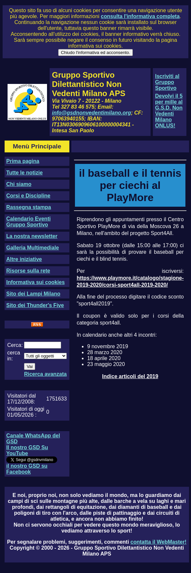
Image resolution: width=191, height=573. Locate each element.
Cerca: (15, 345)
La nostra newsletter (32, 236)
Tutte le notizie (24, 172)
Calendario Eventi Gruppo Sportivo (28, 221)
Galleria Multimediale (32, 247)
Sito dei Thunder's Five (35, 305)
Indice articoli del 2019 (130, 376)
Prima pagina (22, 161)
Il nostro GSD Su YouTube (27, 450)
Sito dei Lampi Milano (33, 294)
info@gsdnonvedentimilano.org (91, 113)
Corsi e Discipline (28, 195)
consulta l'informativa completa (140, 16)
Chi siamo (18, 184)
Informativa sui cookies (35, 282)
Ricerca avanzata (45, 374)
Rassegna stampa (28, 207)
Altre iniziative (24, 259)
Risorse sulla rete (28, 270)
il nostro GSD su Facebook (26, 469)
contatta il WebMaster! (158, 542)
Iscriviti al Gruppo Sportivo (167, 82)
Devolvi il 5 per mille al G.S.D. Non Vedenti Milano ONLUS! (169, 110)
